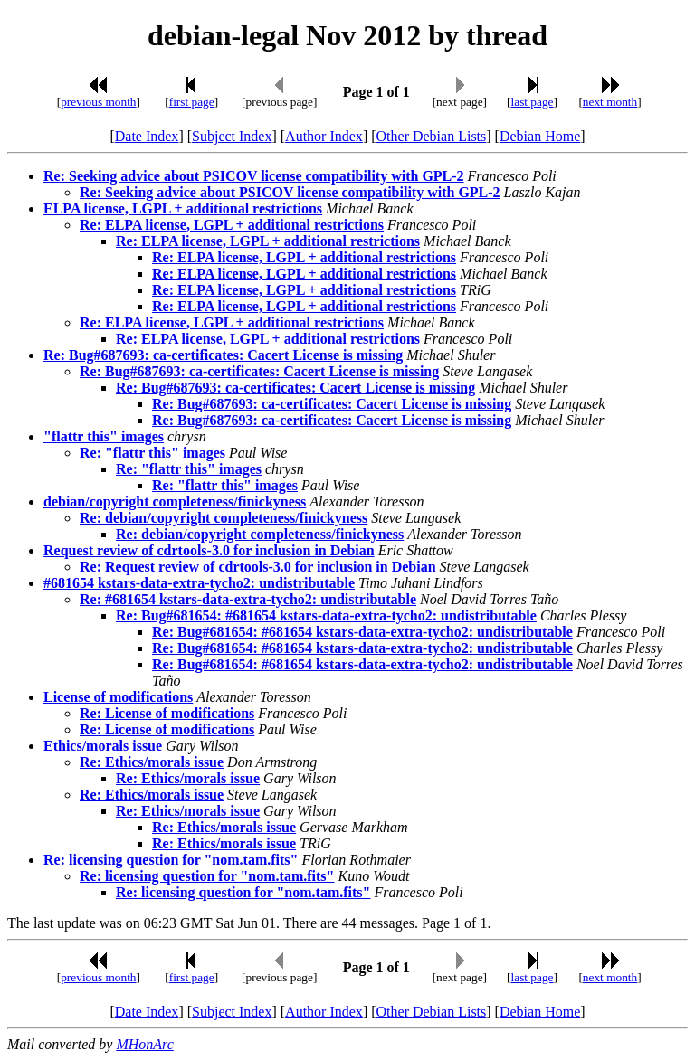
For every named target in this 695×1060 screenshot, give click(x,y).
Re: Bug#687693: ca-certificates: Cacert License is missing (223, 355)
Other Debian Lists (431, 136)
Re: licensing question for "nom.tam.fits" (170, 859)
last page (532, 102)
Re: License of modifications (167, 713)
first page (191, 102)
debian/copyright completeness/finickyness (174, 501)
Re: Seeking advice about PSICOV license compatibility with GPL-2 (253, 176)
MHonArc (144, 1044)
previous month (98, 102)
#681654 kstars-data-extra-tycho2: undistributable (199, 583)
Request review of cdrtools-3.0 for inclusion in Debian (209, 550)
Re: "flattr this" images (152, 452)
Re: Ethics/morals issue (152, 762)
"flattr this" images (103, 436)
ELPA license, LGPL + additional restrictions (182, 208)
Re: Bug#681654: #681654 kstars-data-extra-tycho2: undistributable (326, 615)
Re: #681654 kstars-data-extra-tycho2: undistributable (248, 599)
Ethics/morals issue (102, 745)
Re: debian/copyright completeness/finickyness (223, 517)
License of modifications (118, 697)
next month (610, 102)
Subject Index (231, 136)
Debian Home (540, 136)
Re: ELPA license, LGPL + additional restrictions (232, 224)
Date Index (147, 136)
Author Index (324, 136)
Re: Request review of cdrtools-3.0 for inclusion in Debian (258, 566)
